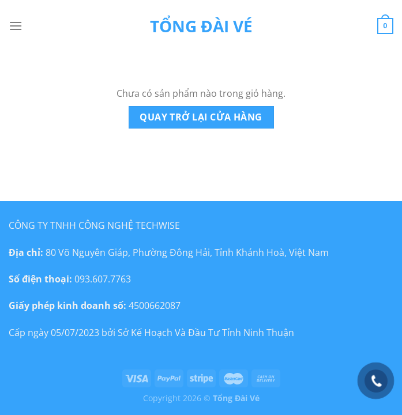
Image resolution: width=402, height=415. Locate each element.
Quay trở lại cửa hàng (201, 117)
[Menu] (15, 26)
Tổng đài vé (201, 26)
